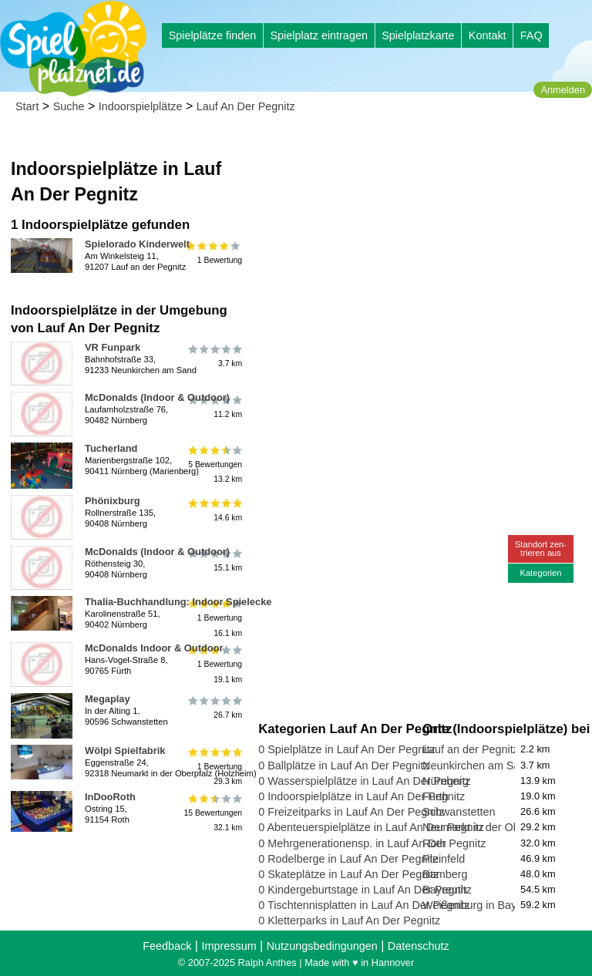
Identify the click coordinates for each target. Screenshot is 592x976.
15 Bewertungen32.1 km (212, 813)
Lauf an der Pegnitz (470, 749)
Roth (434, 843)
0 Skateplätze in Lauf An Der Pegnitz (348, 874)
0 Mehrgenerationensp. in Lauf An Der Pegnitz (372, 843)
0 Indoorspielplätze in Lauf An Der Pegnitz (361, 796)
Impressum (228, 946)
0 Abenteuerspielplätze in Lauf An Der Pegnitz (371, 827)
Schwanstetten (458, 812)
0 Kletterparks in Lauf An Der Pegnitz (349, 920)
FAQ (531, 35)
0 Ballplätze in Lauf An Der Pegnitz (343, 765)
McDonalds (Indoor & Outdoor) (157, 397)
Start (27, 106)
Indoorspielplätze (141, 106)
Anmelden (562, 90)
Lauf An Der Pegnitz (246, 106)
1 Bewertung (214, 252)
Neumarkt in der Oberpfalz (487, 827)
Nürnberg (445, 781)
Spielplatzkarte (418, 35)
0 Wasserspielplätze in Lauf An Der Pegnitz (364, 781)
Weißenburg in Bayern (477, 905)
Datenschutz (418, 946)
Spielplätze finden (213, 35)
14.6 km (214, 509)
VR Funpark (112, 347)
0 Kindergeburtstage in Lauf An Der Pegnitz (365, 889)
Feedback (167, 946)
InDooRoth (110, 797)
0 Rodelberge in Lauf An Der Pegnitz (348, 859)
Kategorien (540, 572)
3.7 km (214, 356)
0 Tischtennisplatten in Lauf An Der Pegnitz (363, 905)
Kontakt (487, 35)
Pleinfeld (443, 859)
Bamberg (444, 874)
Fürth (435, 796)
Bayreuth (444, 889)
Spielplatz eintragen (318, 35)
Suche (69, 106)
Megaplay (107, 699)
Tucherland (111, 448)
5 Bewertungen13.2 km (214, 464)
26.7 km (214, 707)
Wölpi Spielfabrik (125, 750)
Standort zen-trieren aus (541, 548)
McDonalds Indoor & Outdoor (154, 648)
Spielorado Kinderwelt (137, 244)
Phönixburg (112, 501)
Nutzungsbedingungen (322, 946)
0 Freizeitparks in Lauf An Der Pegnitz (351, 812)
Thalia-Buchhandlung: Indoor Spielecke (178, 601)
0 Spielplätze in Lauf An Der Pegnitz (347, 749)
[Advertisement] (422, 231)
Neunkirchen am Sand (477, 765)
